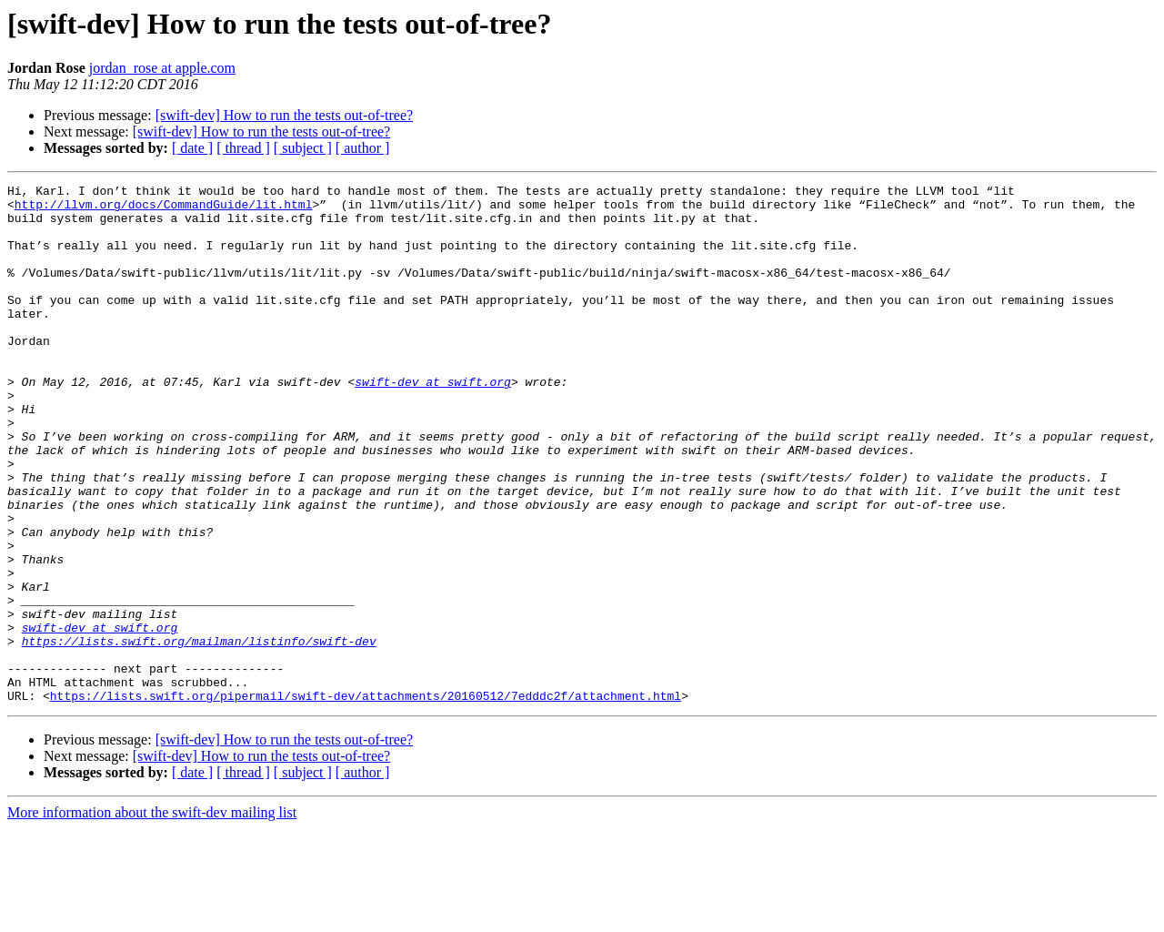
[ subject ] (303, 148)
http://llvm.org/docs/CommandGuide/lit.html (164, 209)
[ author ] (363, 148)
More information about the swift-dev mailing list (151, 916)
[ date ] (192, 148)
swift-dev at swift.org (433, 422)
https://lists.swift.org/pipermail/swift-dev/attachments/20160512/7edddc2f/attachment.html (365, 799)
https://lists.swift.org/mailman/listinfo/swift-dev (199, 733)
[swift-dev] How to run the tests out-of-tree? (284, 115)
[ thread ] (243, 148)
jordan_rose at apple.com (162, 68)
